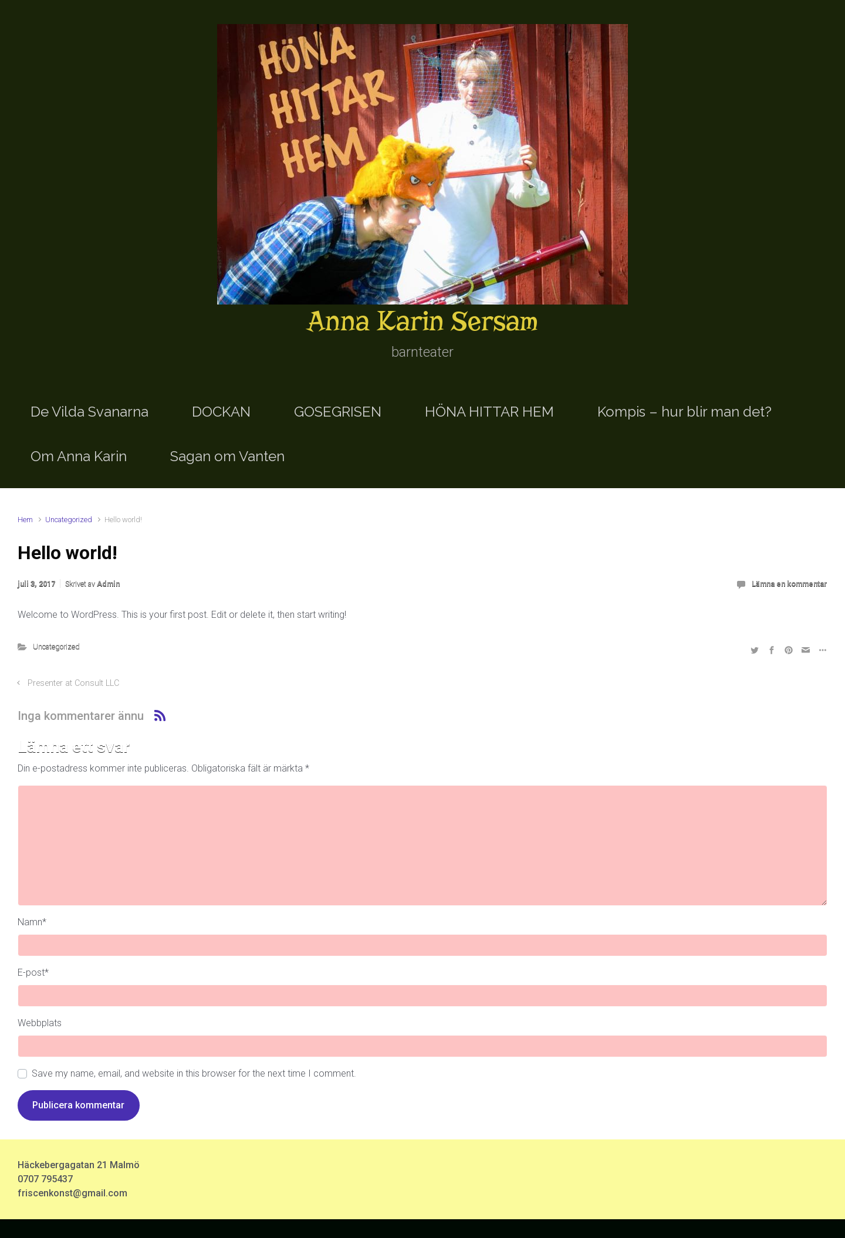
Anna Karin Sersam (422, 321)
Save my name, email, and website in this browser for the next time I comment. (194, 1073)
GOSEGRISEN (337, 411)
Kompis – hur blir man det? (684, 411)
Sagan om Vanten (227, 456)
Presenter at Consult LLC (73, 683)
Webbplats (40, 1023)
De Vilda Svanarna (89, 411)
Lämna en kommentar (789, 583)
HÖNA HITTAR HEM (489, 411)
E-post (33, 972)
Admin (108, 583)
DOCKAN (221, 411)
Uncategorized (68, 519)
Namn (32, 922)
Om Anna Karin (79, 456)
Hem (25, 519)
